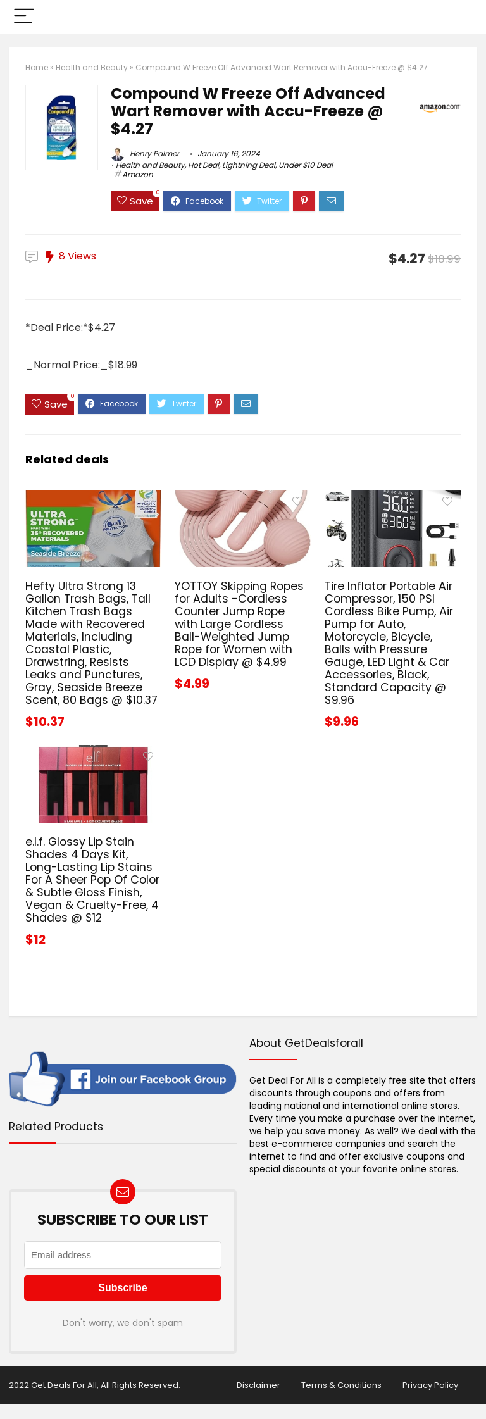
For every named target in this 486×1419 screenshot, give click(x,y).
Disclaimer (258, 1385)
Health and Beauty (92, 67)
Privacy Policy (430, 1385)
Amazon (137, 174)
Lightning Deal (248, 164)
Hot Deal (203, 164)
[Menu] (24, 17)
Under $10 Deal (305, 164)
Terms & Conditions (341, 1385)
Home (36, 67)
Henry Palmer (145, 153)
